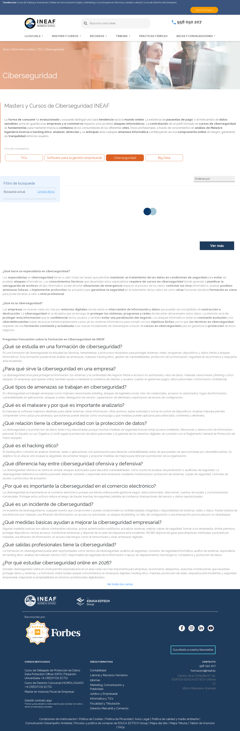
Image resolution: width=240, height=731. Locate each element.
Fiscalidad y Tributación (105, 703)
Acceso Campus (204, 10)
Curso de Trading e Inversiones (32, 2)
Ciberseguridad (125, 158)
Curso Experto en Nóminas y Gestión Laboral (119, 2)
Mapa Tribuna (178, 723)
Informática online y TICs (27, 49)
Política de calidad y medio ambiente (175, 719)
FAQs (121, 727)
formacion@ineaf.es (203, 670)
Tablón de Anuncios (202, 723)
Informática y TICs (101, 698)
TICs (24, 158)
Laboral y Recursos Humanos (109, 675)
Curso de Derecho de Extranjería (160, 2)
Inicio (6, 49)
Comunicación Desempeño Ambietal (48, 723)
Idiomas (95, 680)
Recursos (97, 36)
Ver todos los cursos (120, 584)
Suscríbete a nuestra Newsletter (193, 649)
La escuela (33, 36)
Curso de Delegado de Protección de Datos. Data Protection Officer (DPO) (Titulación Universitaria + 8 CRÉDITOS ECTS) (53, 674)
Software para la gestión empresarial (74, 158)
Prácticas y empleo (153, 36)
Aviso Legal (142, 719)
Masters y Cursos (65, 36)
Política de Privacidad (118, 719)
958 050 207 (187, 21)
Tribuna (122, 36)
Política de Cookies (91, 719)
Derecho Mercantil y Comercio (109, 708)
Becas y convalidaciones (195, 36)
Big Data (164, 158)
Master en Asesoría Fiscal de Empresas (49, 691)
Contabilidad (98, 670)
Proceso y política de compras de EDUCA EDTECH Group (111, 723)
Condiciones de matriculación (58, 719)
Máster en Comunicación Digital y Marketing (72, 2)
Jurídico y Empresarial (104, 693)
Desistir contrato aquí (38, 700)
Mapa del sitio (159, 723)
